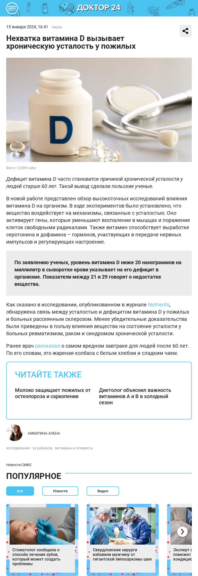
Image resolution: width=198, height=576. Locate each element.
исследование (18, 448)
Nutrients (158, 305)
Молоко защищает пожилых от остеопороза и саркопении (53, 393)
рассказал (47, 346)
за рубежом (42, 448)
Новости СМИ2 (18, 465)
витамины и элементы (74, 448)
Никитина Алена (44, 433)
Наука (57, 27)
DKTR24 (99, 8)
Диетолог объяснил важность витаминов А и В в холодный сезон (135, 396)
